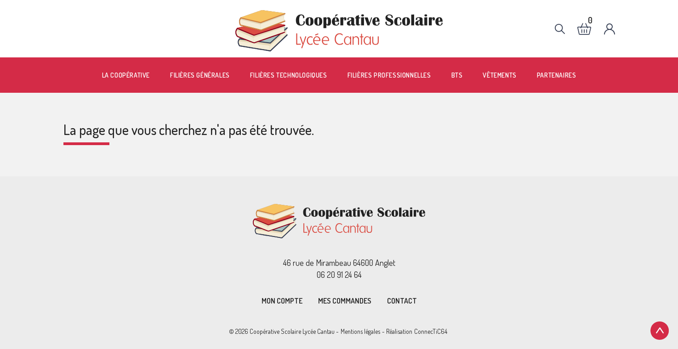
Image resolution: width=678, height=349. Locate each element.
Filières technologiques (288, 75)
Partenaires (556, 75)
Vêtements (499, 75)
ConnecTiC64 (430, 331)
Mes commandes (344, 300)
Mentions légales (360, 331)
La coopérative (126, 75)
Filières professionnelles (389, 75)
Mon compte (282, 300)
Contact (402, 300)
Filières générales (200, 75)
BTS (457, 75)
